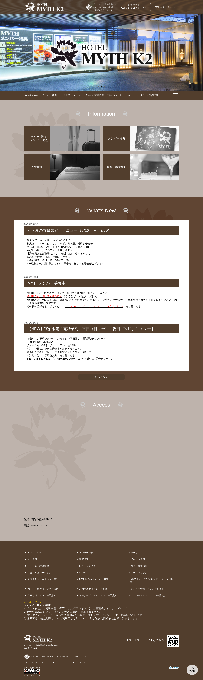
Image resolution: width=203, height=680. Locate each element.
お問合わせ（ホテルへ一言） (43, 579)
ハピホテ (59, 662)
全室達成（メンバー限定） (42, 595)
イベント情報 (138, 559)
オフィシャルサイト (36, 662)
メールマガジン (139, 572)
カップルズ (80, 662)
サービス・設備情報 (147, 95)
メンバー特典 (49, 95)
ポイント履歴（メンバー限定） (44, 588)
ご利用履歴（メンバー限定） (94, 588)
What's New (32, 95)
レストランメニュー (71, 95)
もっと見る (101, 376)
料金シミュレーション (120, 95)
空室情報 (84, 559)
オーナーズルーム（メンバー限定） (98, 595)
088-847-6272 (42, 358)
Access (83, 572)
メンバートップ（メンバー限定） (149, 595)
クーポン (135, 552)
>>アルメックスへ (32, 675)
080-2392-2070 (66, 358)
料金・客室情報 (95, 95)
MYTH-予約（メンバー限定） (95, 579)
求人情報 (32, 559)
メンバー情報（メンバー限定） (147, 588)
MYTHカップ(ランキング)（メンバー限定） (151, 580)
